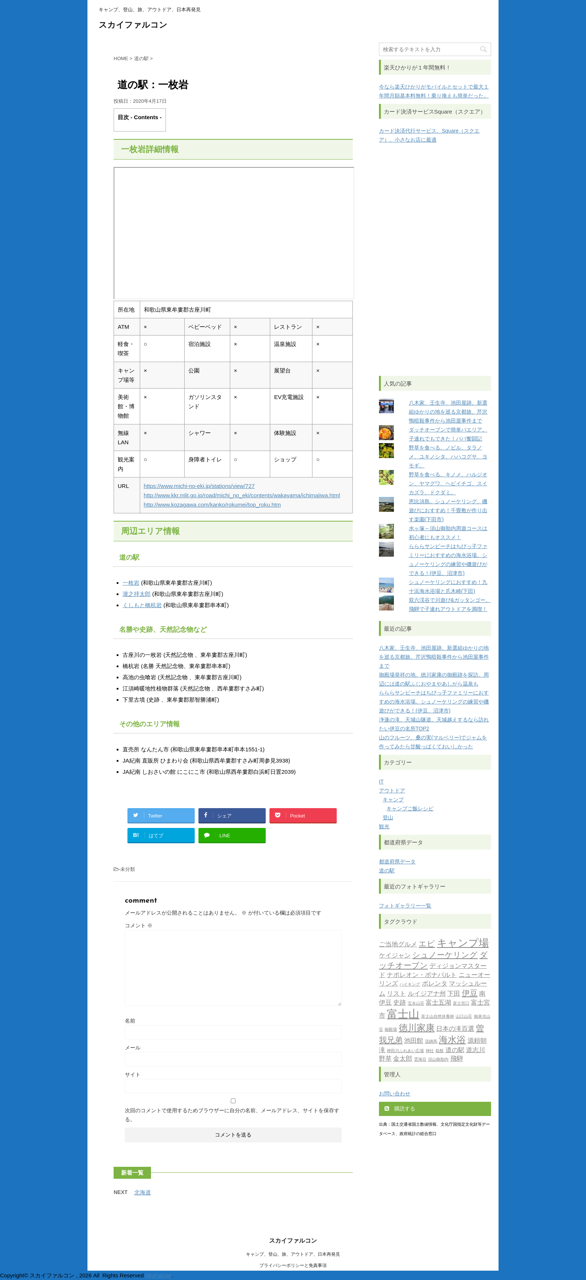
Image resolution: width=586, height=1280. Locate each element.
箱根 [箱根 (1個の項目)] (439, 1051)
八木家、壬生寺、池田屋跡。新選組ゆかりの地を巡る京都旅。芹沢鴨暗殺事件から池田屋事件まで (448, 412)
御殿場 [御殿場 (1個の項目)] (391, 1030)
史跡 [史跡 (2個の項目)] (399, 1003)
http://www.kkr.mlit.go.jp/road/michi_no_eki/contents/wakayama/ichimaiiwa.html (242, 495)
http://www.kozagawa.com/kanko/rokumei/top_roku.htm (212, 504)
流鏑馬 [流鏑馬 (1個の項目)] (431, 1042)
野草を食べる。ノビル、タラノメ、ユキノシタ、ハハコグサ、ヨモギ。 (448, 457)
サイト (133, 1075)
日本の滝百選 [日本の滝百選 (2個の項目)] (455, 1029)
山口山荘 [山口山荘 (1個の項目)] (464, 1017)
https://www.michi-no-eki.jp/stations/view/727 (199, 486)
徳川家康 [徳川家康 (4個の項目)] (417, 1028)
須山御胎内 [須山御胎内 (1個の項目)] (438, 1060)
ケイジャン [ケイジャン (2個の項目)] (395, 956)
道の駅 (387, 871)
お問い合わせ (394, 1094)
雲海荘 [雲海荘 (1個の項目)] (420, 1060)
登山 (388, 817)
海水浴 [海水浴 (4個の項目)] (452, 1040)
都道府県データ (397, 862)
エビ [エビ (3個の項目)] (427, 944)
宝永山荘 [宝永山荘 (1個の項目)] (416, 1004)
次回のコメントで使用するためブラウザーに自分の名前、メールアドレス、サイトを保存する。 (232, 1114)
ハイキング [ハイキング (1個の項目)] (410, 985)
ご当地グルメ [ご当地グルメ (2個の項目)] (398, 945)
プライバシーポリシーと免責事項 (293, 1265)
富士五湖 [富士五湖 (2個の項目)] (438, 1003)
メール (133, 1048)
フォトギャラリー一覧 (405, 906)
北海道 (142, 1192)
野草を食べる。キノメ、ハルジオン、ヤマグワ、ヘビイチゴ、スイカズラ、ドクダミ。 (448, 483)
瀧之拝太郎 (137, 594)
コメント (138, 925)
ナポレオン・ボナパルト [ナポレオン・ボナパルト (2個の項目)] (422, 975)
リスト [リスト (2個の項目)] (396, 994)
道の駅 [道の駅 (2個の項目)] (455, 1050)
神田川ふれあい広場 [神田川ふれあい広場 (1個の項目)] (405, 1051)
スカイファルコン (133, 25)
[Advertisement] (435, 260)
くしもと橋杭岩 (142, 605)
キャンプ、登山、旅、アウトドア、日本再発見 (293, 1254)
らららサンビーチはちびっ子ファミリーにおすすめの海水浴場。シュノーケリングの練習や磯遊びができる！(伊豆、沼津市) (434, 702)
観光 (384, 826)
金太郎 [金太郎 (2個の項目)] (402, 1059)
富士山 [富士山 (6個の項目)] (403, 1015)
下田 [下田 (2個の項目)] (453, 994)
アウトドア (392, 791)
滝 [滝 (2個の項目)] (382, 1050)
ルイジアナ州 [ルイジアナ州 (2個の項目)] (427, 994)
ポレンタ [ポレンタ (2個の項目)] (434, 984)
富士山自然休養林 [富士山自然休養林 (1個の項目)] (437, 1017)
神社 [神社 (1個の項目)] (430, 1051)
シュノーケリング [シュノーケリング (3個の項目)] (445, 955)
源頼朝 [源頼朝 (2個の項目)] (477, 1041)
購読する (400, 1109)
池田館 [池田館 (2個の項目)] (413, 1041)
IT (381, 782)
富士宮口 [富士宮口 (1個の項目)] (461, 1004)
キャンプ (393, 800)
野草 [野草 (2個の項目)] (385, 1059)
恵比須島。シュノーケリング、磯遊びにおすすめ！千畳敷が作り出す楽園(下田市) (448, 510)
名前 (130, 1021)
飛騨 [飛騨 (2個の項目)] (456, 1059)
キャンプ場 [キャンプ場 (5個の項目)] (463, 944)
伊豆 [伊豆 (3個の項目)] (470, 994)
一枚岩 (131, 582)
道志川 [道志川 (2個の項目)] (475, 1050)
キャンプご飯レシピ (410, 808)
